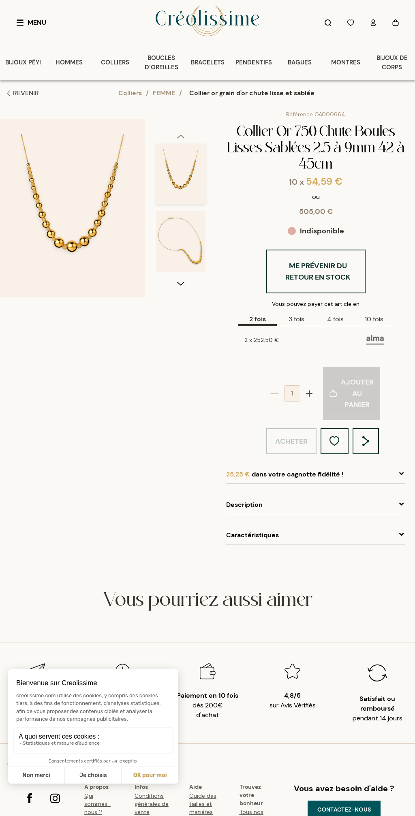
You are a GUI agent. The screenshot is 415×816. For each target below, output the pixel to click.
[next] (180, 283)
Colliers (130, 93)
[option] (180, 177)
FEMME (164, 93)
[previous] (180, 136)
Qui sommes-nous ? (97, 804)
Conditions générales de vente (152, 804)
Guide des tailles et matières (202, 804)
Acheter (291, 441)
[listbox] (180, 211)
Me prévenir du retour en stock (318, 271)
